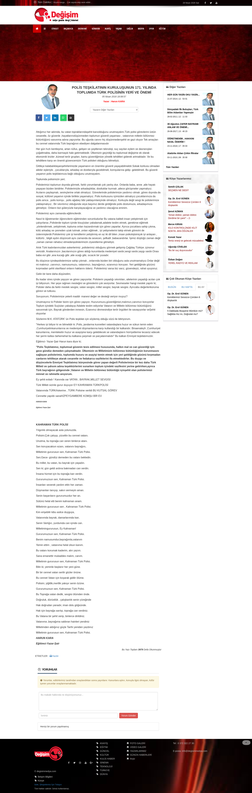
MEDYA (141, 28)
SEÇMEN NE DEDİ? (178, 190)
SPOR (151, 28)
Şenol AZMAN (175, 211)
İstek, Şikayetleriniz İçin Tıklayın (48, 785)
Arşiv (132, 758)
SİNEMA (104, 762)
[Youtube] (216, 3)
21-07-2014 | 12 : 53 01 (177, 99)
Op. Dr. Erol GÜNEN (178, 198)
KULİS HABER (107, 758)
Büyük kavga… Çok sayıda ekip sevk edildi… (72, 2)
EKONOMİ (82, 28)
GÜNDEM (96, 28)
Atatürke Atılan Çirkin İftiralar (182, 153)
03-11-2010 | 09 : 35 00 (177, 157)
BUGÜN (172, 287)
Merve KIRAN (175, 224)
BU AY (201, 287)
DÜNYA (104, 774)
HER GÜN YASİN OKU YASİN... (183, 94)
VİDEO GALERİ (138, 747)
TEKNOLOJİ (106, 766)
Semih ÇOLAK (176, 186)
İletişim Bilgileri (45, 776)
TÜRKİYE (105, 770)
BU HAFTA (187, 287)
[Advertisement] (126, 57)
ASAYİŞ (108, 28)
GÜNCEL (104, 751)
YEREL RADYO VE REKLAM (183, 263)
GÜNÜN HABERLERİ (141, 755)
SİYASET (55, 28)
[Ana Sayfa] (37, 29)
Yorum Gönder (128, 715)
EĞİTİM (162, 28)
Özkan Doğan (175, 259)
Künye (41, 780)
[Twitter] (211, 3)
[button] (45, 29)
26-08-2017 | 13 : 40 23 (177, 131)
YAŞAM (119, 28)
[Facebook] (205, 3)
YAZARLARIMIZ (138, 751)
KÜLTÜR (104, 755)
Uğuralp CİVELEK (177, 246)
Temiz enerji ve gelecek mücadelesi (185, 240)
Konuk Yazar (175, 237)
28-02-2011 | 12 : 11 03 (177, 117)
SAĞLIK (130, 28)
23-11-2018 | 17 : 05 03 (177, 146)
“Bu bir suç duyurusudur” (180, 250)
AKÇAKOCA (68, 28)
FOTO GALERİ (137, 743)
